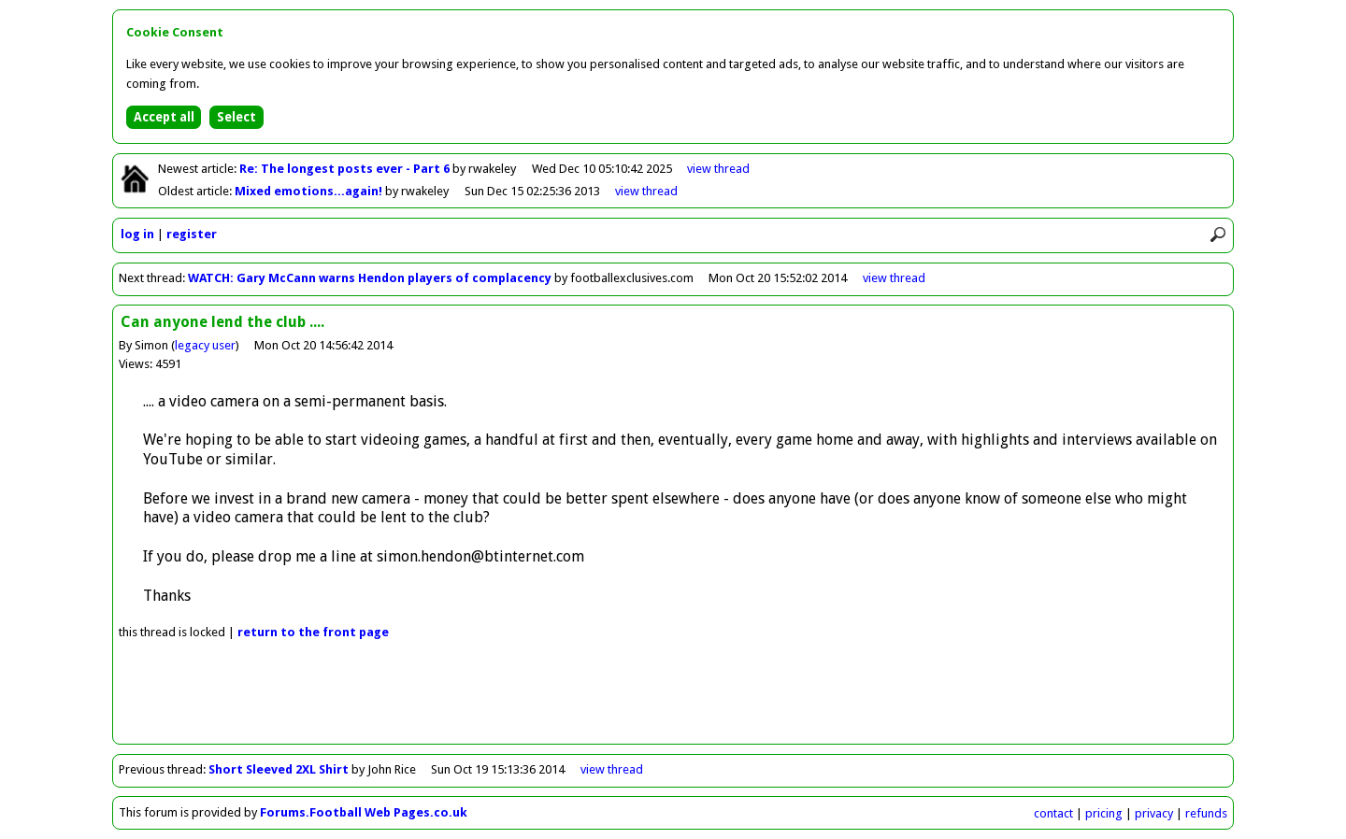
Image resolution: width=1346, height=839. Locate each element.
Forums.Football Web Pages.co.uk (363, 812)
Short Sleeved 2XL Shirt (278, 769)
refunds (1206, 813)
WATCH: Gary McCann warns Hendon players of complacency (369, 278)
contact (1053, 813)
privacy (1154, 813)
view (718, 169)
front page (313, 632)
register (191, 234)
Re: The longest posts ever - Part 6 (345, 169)
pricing (1104, 813)
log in (137, 234)
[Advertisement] (673, 702)
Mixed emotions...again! (310, 191)
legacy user (205, 345)
